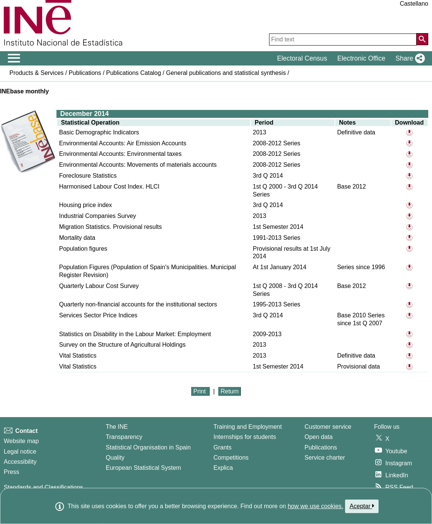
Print (200, 391)
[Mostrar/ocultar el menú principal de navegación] (14, 58)
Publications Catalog (133, 73)
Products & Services (36, 73)
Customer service (327, 426)
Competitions (230, 457)
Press (11, 472)
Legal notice (20, 451)
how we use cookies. (315, 506)
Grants (222, 447)
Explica (223, 468)
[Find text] (343, 40)
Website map (21, 441)
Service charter (324, 457)
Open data (318, 437)
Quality (115, 457)
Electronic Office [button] (361, 58)
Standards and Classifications (43, 487)
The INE (117, 426)
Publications (84, 73)
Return (230, 391)
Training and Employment (247, 426)
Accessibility (20, 461)
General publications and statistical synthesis (226, 73)
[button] (408, 58)
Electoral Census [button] (302, 58)
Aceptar (362, 506)
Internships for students (244, 437)
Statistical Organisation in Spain (148, 447)
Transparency (124, 437)
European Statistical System (143, 468)
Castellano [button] (414, 3)
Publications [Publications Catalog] (320, 447)
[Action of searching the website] (422, 39)
